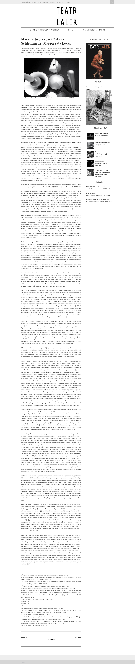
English (102, 30)
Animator (91, 30)
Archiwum (55, 30)
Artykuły (44, 30)
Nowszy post (24, 637)
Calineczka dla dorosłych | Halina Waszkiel (101, 163)
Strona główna (51, 639)
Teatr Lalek (67, 15)
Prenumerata (68, 30)
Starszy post (78, 637)
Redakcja (80, 30)
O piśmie (33, 30)
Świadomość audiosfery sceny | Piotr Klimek (101, 154)
